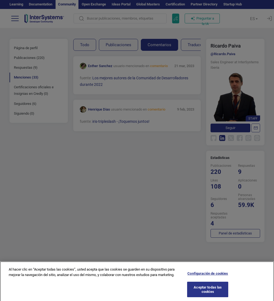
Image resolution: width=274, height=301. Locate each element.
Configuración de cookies (207, 276)
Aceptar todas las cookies (208, 292)
